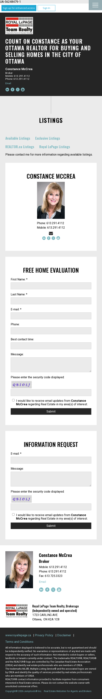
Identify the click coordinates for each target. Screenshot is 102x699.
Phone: (15, 324)
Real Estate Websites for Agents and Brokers (67, 691)
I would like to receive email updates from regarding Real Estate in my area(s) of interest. (52, 402)
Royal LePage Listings (54, 146)
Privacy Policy (44, 635)
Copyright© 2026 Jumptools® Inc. (23, 691)
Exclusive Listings (47, 138)
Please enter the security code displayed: (37, 377)
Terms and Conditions (19, 642)
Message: (17, 354)
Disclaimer (64, 635)
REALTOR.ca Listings (19, 146)
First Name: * (19, 279)
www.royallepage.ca (18, 635)
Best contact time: (22, 339)
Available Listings (17, 138)
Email (8, 83)
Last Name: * (19, 294)
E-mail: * (16, 309)
